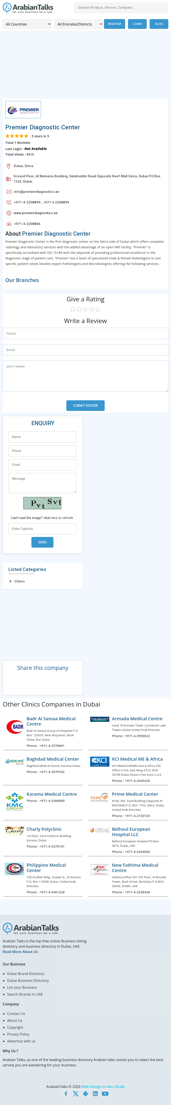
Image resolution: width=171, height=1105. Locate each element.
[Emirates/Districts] (78, 24)
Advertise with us (21, 1040)
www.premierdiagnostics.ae (36, 213)
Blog (159, 24)
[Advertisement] (85, 67)
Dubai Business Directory (28, 980)
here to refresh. (62, 518)
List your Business (22, 987)
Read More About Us (20, 951)
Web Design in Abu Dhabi (103, 1086)
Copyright (15, 1027)
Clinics (19, 581)
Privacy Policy (18, 1034)
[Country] (27, 24)
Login (137, 24)
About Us (14, 1020)
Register (114, 24)
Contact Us (16, 1013)
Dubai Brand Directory (25, 973)
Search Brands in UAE (25, 994)
